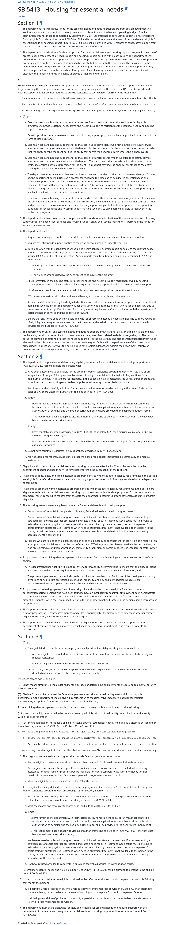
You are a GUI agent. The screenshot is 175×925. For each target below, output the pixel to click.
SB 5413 (54, 1)
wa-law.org (24, 1)
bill (34, 1)
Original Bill (68, 1)
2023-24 (43, 1)
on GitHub (61, 923)
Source (22, 16)
